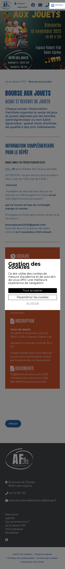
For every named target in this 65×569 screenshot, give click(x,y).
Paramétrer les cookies (32, 297)
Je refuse (32, 303)
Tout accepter (32, 290)
